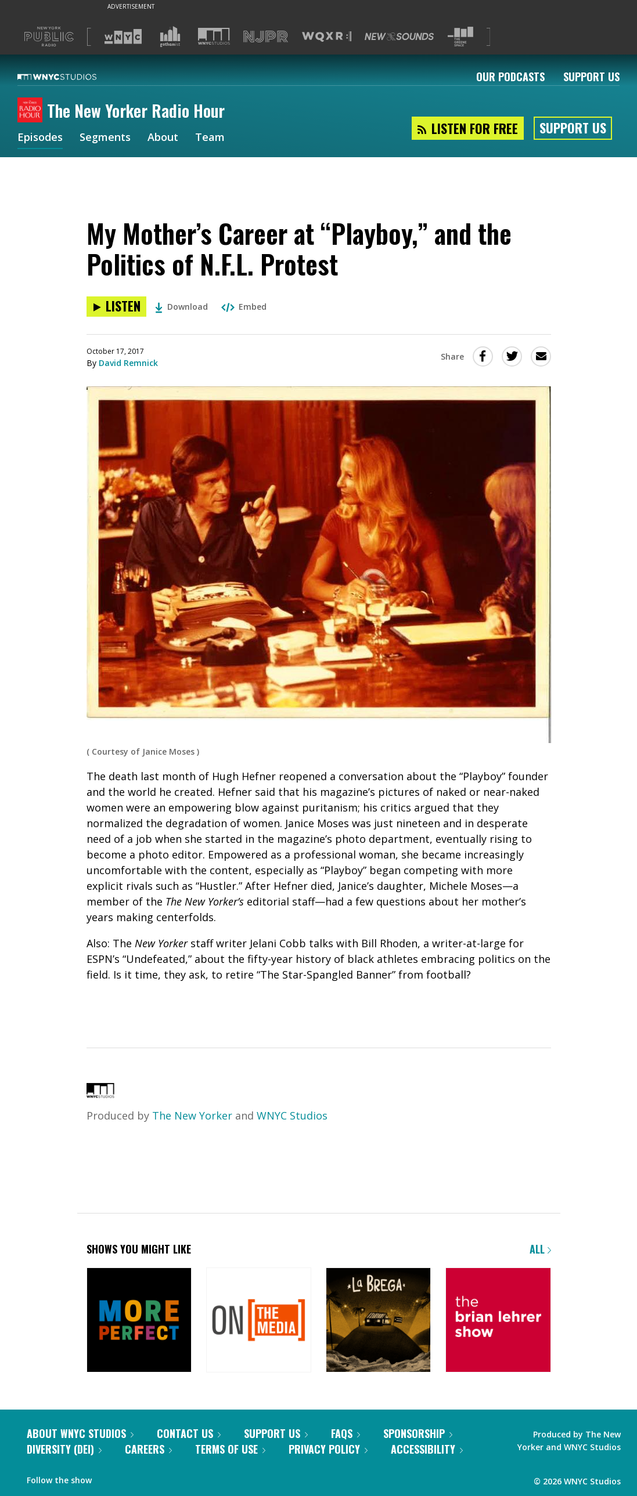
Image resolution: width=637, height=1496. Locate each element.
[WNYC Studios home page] (71, 76)
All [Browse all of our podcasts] (540, 1248)
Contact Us (189, 1433)
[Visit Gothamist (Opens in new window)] (170, 36)
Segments (105, 138)
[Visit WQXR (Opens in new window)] (326, 36)
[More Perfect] (139, 1321)
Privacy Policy (328, 1449)
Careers (148, 1449)
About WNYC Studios (80, 1433)
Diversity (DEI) (64, 1449)
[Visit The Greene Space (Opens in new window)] (460, 37)
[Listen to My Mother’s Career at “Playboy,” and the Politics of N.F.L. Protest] (116, 306)
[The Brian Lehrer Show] (497, 1321)
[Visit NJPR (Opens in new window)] (265, 37)
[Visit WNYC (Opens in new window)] (123, 36)
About (162, 138)
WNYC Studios (292, 1115)
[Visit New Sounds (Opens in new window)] (399, 36)
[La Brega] (378, 1321)
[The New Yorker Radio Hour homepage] (32, 110)
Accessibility (427, 1449)
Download (181, 306)
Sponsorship (417, 1433)
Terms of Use (230, 1449)
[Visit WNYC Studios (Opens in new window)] (214, 36)
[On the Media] (258, 1321)
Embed (244, 306)
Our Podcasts (510, 76)
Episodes (40, 138)
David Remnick (128, 362)
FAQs (345, 1433)
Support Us (591, 76)
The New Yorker (192, 1115)
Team (210, 138)
